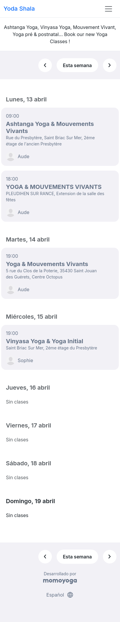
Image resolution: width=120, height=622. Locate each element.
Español (59, 594)
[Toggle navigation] (108, 8)
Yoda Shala (19, 8)
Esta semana (77, 65)
